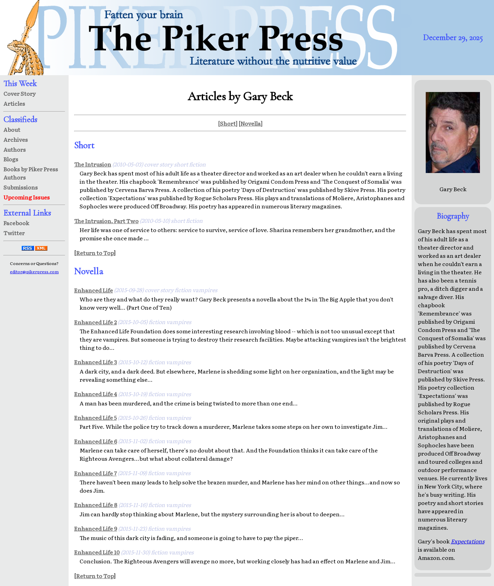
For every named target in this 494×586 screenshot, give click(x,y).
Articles (14, 103)
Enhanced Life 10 (97, 552)
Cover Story (19, 93)
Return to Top (95, 253)
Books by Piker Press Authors (30, 173)
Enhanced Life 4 (95, 394)
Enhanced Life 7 (95, 473)
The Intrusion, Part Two (106, 221)
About (11, 129)
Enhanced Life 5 (95, 417)
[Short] (227, 123)
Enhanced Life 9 (95, 528)
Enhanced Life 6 (95, 441)
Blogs (10, 159)
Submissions (20, 187)
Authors (14, 149)
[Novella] (250, 123)
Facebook (16, 223)
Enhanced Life (93, 290)
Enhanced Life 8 (95, 505)
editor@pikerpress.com (34, 271)
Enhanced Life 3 (95, 362)
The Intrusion (92, 164)
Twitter (14, 233)
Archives (15, 139)
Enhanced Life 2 (95, 322)
